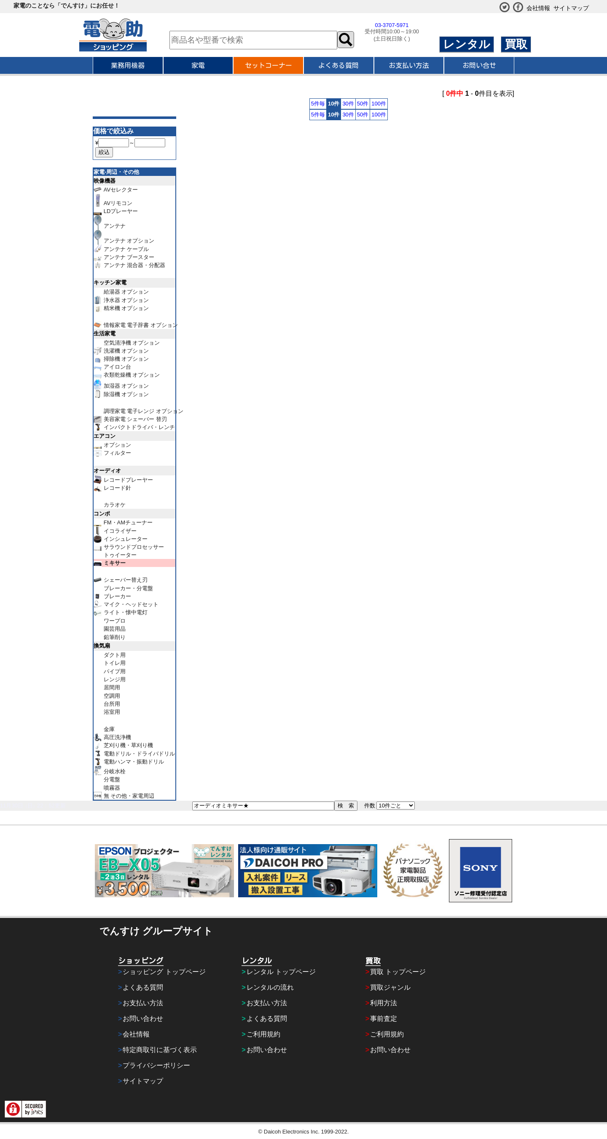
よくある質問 (338, 65)
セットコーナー (268, 65)
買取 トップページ (398, 971)
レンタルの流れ (270, 987)
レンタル (466, 44)
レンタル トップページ (281, 971)
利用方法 (383, 1003)
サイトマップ (571, 8)
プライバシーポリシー (156, 1065)
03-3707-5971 (392, 25)
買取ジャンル (390, 987)
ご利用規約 (263, 1034)
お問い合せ (479, 65)
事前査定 (383, 1018)
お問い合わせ (143, 1018)
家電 (198, 65)
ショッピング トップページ (164, 971)
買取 (516, 44)
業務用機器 (128, 65)
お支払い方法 (409, 65)
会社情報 (538, 8)
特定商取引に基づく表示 (160, 1049)
